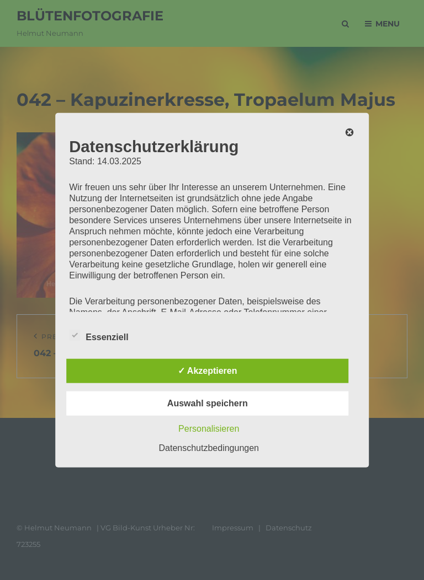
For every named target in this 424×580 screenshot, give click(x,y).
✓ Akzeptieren (207, 370)
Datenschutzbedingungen (209, 447)
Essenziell (98, 334)
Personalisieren (208, 428)
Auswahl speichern (207, 402)
